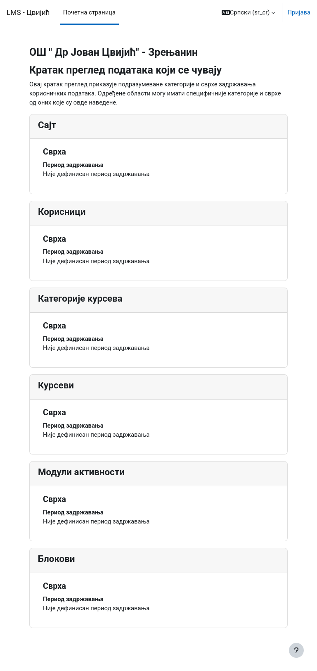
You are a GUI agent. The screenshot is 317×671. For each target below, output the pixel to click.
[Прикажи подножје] (296, 650)
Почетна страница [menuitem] (89, 12)
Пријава (298, 12)
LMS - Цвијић (28, 12)
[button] (248, 12)
